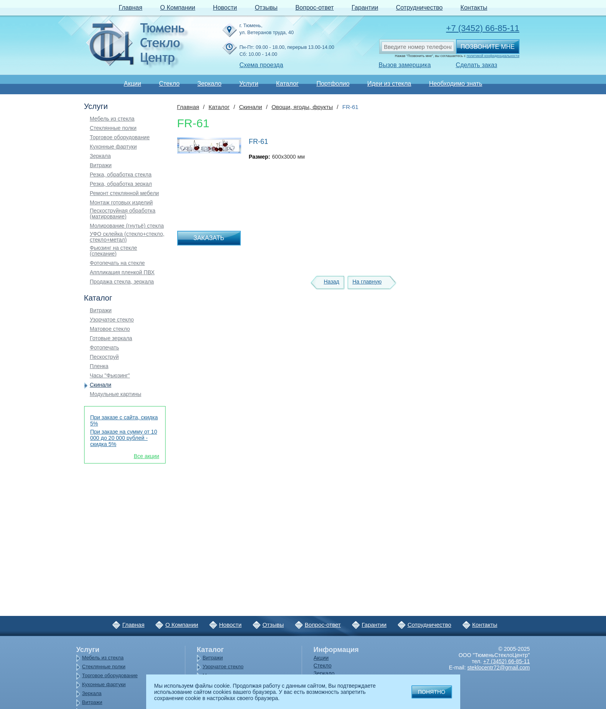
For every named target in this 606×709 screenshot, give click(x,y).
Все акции (146, 456)
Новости (225, 7)
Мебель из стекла (112, 119)
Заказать (208, 238)
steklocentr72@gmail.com (498, 667)
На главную (367, 281)
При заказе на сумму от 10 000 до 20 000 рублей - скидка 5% (123, 438)
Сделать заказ (476, 65)
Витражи (101, 165)
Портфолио (332, 83)
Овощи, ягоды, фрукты (302, 107)
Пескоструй (104, 357)
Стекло (169, 83)
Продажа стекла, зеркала (122, 282)
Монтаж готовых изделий (121, 203)
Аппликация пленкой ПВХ (122, 272)
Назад (331, 281)
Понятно (431, 692)
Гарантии (365, 7)
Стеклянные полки (113, 128)
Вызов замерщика (405, 65)
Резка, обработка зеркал (121, 184)
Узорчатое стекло (112, 320)
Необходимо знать (455, 83)
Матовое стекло (110, 329)
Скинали (101, 385)
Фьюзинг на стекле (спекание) (113, 251)
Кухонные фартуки (113, 147)
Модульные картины (116, 394)
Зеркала (100, 156)
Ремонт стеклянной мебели (124, 193)
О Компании (177, 7)
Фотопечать (104, 348)
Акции (132, 83)
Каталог (287, 83)
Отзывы (266, 7)
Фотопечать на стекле (117, 263)
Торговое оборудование (120, 137)
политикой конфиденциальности (492, 56)
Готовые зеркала (111, 338)
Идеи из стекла (389, 83)
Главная (130, 7)
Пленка (99, 366)
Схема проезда (261, 65)
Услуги (248, 83)
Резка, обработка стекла (121, 175)
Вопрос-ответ (314, 7)
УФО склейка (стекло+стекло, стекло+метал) (127, 237)
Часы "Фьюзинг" (110, 376)
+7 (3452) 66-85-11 (483, 28)
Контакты (474, 7)
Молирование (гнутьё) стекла (127, 226)
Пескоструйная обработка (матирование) (122, 214)
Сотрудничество (419, 7)
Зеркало (209, 83)
